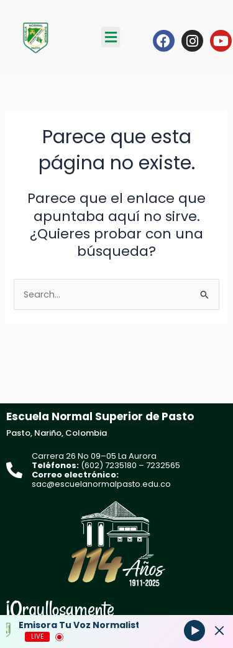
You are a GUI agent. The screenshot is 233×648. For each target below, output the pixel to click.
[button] (110, 37)
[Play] (194, 630)
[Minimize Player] (219, 630)
